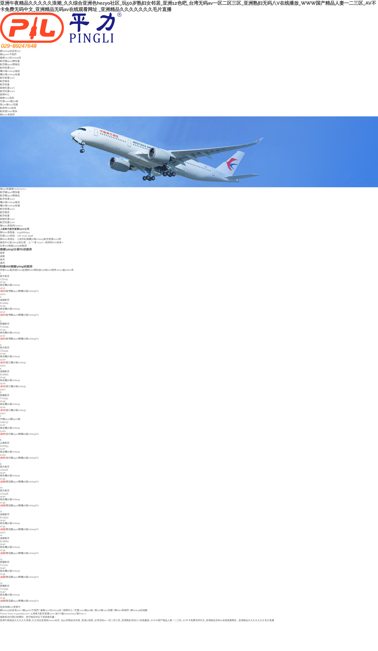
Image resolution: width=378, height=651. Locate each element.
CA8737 (4, 422)
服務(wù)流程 (7, 97)
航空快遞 (4, 84)
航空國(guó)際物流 (10, 64)
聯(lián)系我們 (7, 114)
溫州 (2, 263)
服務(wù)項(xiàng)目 (10, 57)
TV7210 (4, 565)
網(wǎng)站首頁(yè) (10, 51)
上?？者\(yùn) (35, 242)
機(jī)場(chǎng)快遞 (10, 74)
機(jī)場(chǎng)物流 (10, 71)
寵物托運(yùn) (7, 87)
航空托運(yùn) (7, 91)
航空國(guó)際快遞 (10, 61)
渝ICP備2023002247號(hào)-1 (70, 613)
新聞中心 (4, 94)
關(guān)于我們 (8, 54)
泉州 (2, 259)
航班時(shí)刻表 (8, 108)
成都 (2, 256)
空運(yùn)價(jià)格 (9, 101)
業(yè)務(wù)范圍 (9, 104)
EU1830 (4, 517)
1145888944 (23, 232)
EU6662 (4, 541)
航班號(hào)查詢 (8, 111)
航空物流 (4, 81)
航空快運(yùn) (7, 67)
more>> (22, 188)
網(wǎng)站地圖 (139, 610)
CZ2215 (4, 279)
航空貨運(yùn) (7, 77)
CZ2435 (4, 350)
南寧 (2, 252)
